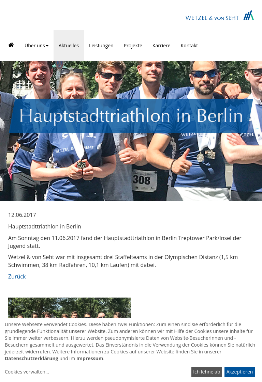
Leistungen (101, 45)
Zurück (17, 276)
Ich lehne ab (206, 371)
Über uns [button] (36, 45)
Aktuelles (69, 45)
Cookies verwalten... (27, 371)
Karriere (161, 45)
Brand (220, 15)
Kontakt (189, 45)
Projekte (133, 45)
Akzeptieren (240, 371)
